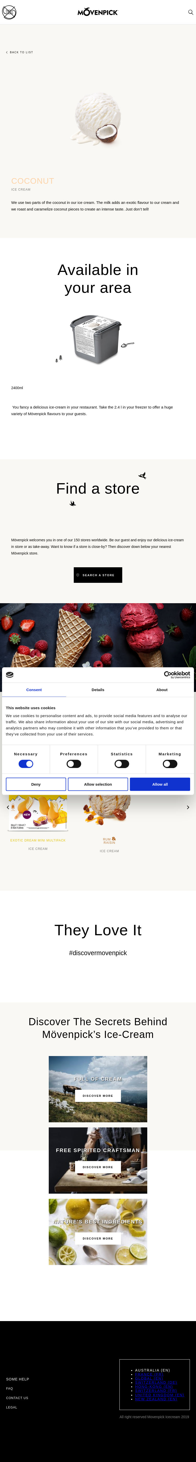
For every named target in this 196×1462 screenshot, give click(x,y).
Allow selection (98, 784)
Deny (36, 784)
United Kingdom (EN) (160, 1395)
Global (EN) (149, 1378)
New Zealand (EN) (156, 1399)
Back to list (19, 52)
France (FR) (149, 1374)
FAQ (9, 1388)
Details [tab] (98, 689)
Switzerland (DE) (156, 1382)
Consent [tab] (34, 689)
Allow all (160, 784)
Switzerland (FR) (156, 1391)
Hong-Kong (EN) (154, 1387)
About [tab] (162, 689)
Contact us (17, 1398)
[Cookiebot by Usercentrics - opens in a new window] (167, 675)
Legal (11, 1407)
